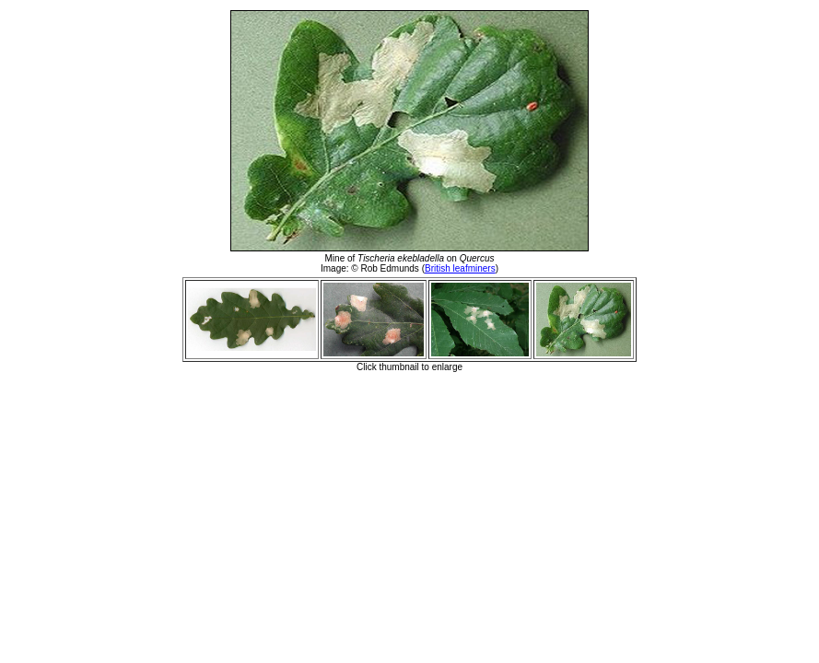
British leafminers (460, 268)
